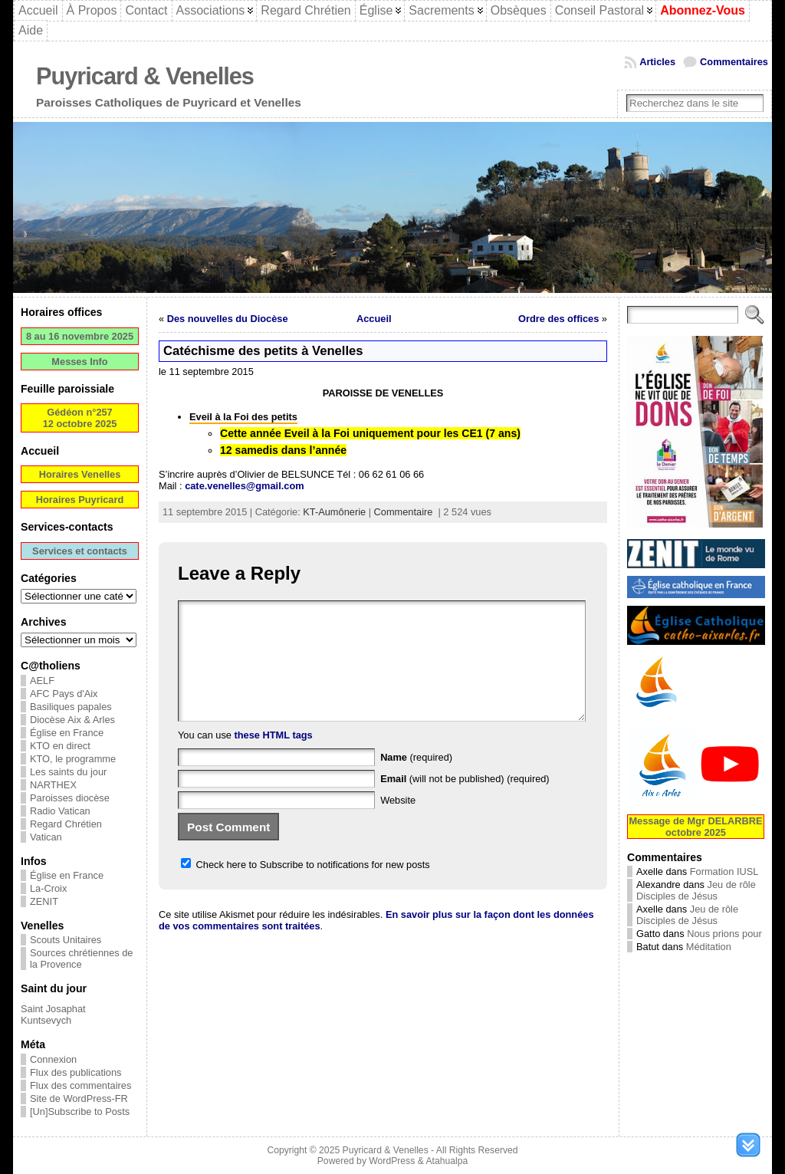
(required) (416, 780)
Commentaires (734, 61)
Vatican (46, 837)
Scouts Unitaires (65, 939)
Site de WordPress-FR (79, 1098)
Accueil (374, 318)
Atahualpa (446, 1161)
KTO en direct (60, 745)
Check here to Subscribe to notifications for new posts (305, 887)
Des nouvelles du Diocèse (227, 318)
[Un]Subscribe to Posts (80, 1111)
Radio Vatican (60, 811)
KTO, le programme (73, 759)
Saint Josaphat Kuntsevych (53, 1014)
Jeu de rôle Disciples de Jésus (696, 890)
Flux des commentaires (80, 1085)
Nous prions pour (724, 933)
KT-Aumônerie (334, 512)
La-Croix (48, 888)
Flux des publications (76, 1072)
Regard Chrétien (66, 824)
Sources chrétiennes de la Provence (81, 958)
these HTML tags (274, 758)
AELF (42, 680)
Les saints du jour (68, 772)
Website (397, 823)
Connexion (53, 1059)
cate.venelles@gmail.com (244, 486)
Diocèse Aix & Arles (72, 719)
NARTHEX (53, 785)
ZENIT (44, 901)
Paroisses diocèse (70, 798)
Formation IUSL (724, 871)
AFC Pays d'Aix (64, 693)
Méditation (708, 946)
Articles (657, 61)
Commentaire (403, 512)
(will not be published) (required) (465, 801)
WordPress (392, 1161)
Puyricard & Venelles (145, 76)
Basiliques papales (71, 706)
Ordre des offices (558, 318)
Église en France (66, 732)
